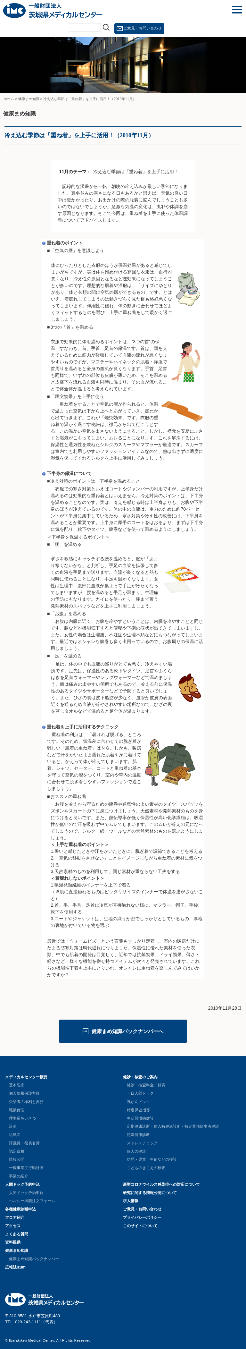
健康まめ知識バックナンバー (34, 1259)
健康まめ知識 (16, 1250)
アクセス (12, 1226)
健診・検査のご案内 (140, 1077)
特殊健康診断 (138, 1135)
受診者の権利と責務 (26, 1101)
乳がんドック (138, 1101)
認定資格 (16, 1151)
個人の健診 (136, 1151)
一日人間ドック (140, 1093)
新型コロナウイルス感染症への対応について (161, 1184)
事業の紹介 (18, 1176)
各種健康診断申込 (20, 1209)
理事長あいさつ (22, 1118)
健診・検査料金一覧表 (146, 1085)
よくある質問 (16, 1234)
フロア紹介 (14, 1217)
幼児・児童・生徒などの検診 (152, 1159)
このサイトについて (140, 1226)
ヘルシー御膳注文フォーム (32, 1201)
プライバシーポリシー (142, 1217)
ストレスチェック (142, 1143)
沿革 (13, 1126)
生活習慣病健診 (140, 1118)
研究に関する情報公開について (150, 1193)
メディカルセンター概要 (26, 1077)
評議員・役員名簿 (24, 1143)
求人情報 (130, 1201)
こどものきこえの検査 (146, 1168)
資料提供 (12, 1242)
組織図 (14, 1135)
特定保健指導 (138, 1110)
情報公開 (16, 1159)
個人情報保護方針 (24, 1093)
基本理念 (16, 1085)
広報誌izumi (16, 1267)
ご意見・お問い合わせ (142, 28)
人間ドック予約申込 (22, 1184)
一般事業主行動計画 (26, 1168)
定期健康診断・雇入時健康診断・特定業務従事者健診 (173, 1126)
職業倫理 (16, 1110)
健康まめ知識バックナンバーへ (127, 1031)
